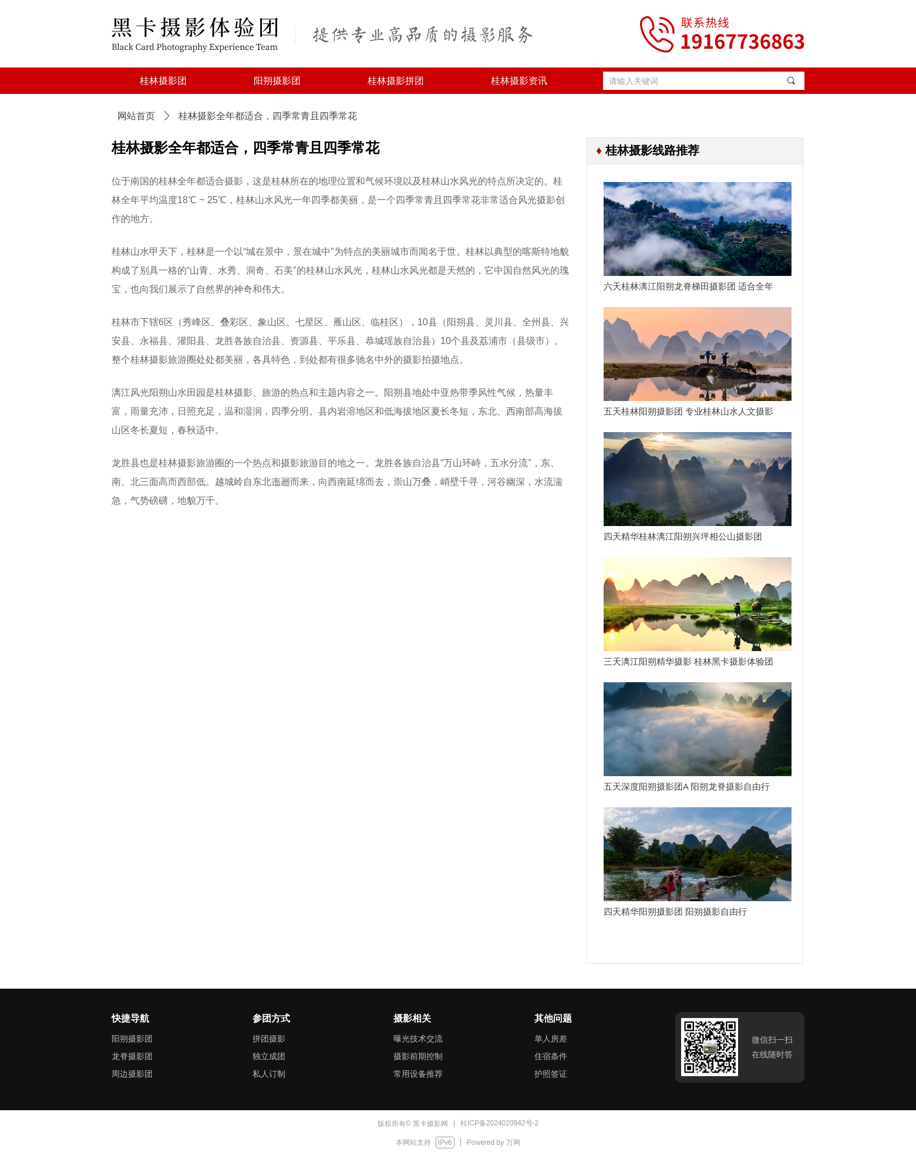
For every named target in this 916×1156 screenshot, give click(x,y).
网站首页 (136, 116)
